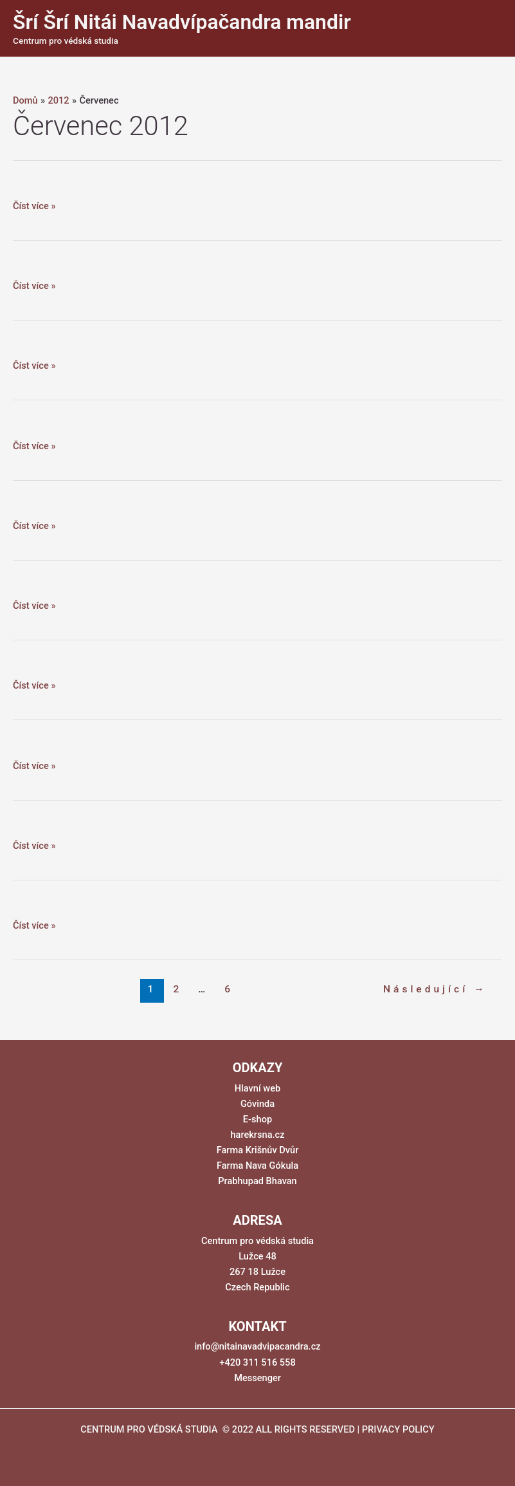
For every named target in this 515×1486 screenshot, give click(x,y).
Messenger (257, 1378)
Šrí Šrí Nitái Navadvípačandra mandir (182, 22)
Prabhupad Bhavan (257, 1181)
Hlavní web (257, 1088)
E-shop (257, 1119)
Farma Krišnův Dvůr (258, 1150)
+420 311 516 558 (257, 1362)
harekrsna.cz (257, 1134)
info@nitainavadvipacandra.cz (257, 1346)
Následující (435, 989)
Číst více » (34, 206)
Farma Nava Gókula (257, 1165)
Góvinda (257, 1104)
